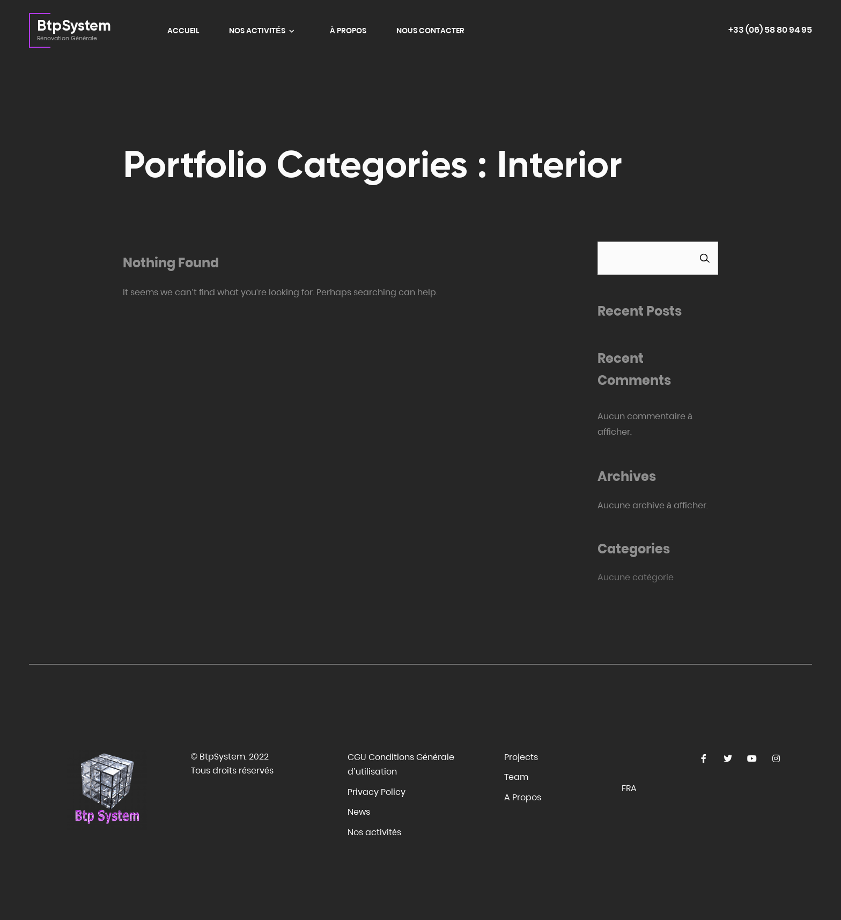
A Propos (522, 797)
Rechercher (704, 258)
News (359, 812)
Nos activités (374, 832)
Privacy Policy (376, 792)
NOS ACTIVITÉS (257, 30)
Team (516, 777)
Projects (521, 757)
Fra (629, 788)
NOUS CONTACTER (430, 30)
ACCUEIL (183, 30)
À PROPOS (348, 30)
